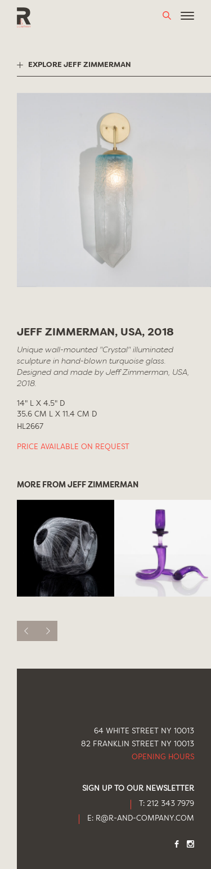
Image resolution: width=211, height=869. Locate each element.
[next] (47, 631)
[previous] (27, 631)
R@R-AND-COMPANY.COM (145, 818)
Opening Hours (163, 757)
